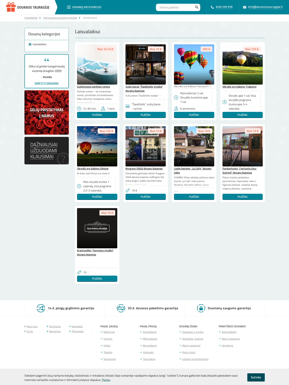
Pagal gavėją (109, 326)
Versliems (227, 345)
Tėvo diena (149, 359)
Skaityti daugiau (47, 83)
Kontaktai (77, 326)
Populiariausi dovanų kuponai (60, 17)
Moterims (109, 332)
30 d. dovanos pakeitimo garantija (153, 308)
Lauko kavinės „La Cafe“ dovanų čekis (192, 170)
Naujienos (55, 331)
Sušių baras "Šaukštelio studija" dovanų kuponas (144, 89)
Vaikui (107, 345)
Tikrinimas (78, 331)
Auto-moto (188, 352)
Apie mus (32, 326)
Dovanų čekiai (188, 326)
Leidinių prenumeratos (195, 359)
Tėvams (108, 352)
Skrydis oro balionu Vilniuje (92, 168)
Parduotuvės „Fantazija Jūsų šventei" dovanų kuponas (239, 170)
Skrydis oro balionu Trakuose (239, 87)
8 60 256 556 (224, 7)
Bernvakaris (150, 345)
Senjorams (110, 359)
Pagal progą (148, 326)
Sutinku (256, 377)
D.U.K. (30, 331)
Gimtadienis (150, 332)
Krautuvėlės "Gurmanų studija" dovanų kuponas (95, 252)
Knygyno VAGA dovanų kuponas (144, 168)
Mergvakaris (150, 339)
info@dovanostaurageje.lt (265, 7)
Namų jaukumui (191, 345)
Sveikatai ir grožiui (193, 332)
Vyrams (108, 339)
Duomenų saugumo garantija (229, 308)
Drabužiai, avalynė (192, 339)
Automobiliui (229, 332)
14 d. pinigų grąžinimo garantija (71, 308)
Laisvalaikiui (90, 17)
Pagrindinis (31, 17)
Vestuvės (148, 352)
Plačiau (97, 115)
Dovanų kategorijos (86, 7)
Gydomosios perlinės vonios (93, 87)
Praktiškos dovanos (232, 326)
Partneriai (55, 326)
